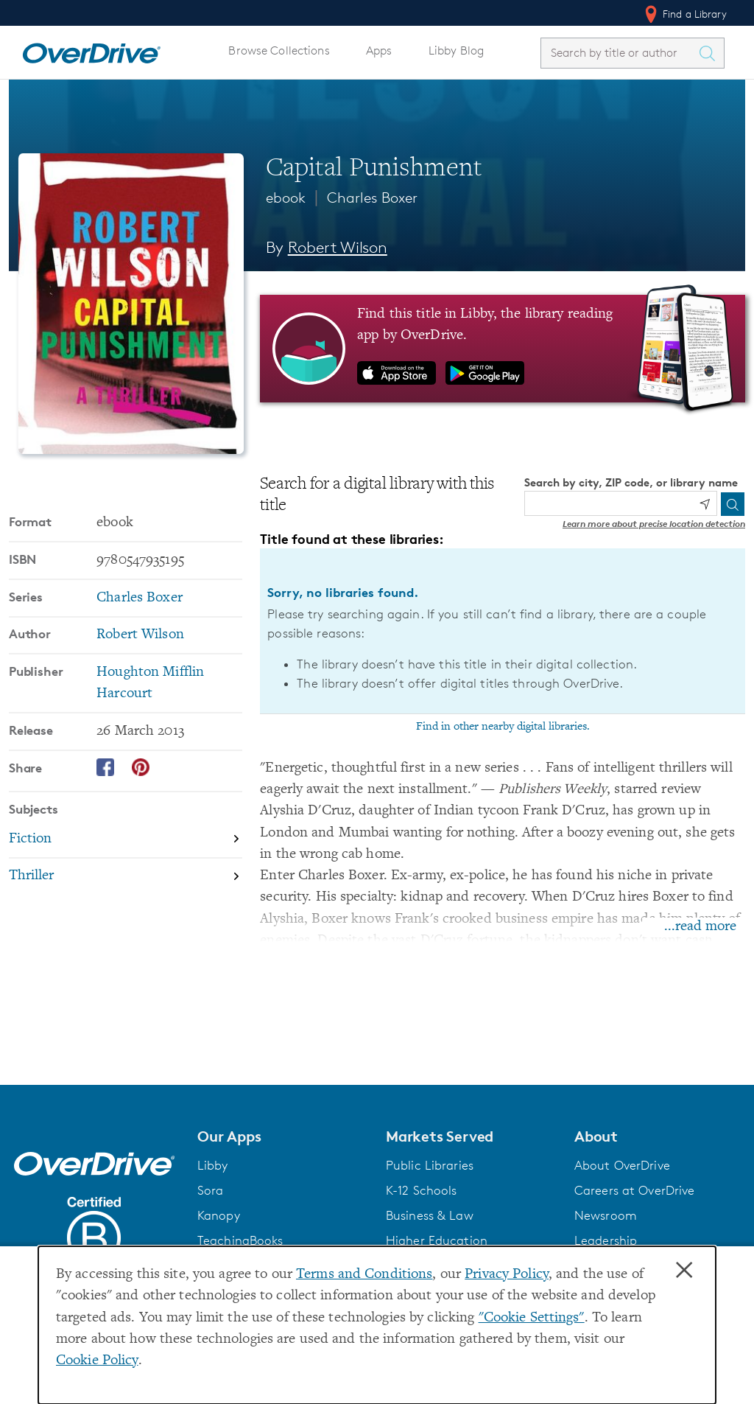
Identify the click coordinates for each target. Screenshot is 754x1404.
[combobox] (619, 52)
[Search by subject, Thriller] (125, 877)
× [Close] (684, 1270)
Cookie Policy (97, 1361)
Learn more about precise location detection (654, 523)
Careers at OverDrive (634, 1190)
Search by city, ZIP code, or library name (631, 482)
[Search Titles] (710, 53)
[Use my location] (704, 504)
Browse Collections (278, 50)
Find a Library (684, 14)
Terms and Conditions (364, 1275)
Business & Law (429, 1215)
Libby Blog (456, 50)
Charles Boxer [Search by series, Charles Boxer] (139, 598)
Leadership (605, 1240)
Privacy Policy (507, 1275)
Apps (379, 50)
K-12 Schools (421, 1190)
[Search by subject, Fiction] (125, 840)
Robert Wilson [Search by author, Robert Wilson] (337, 247)
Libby (212, 1165)
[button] (282, 1136)
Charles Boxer (372, 197)
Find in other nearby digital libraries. (503, 727)
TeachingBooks (240, 1240)
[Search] (732, 504)
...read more (700, 927)
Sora (210, 1190)
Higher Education (436, 1240)
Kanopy (218, 1215)
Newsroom (605, 1215)
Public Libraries (429, 1165)
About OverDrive (622, 1165)
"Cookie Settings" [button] (532, 1318)
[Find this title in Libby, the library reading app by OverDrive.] (502, 348)
